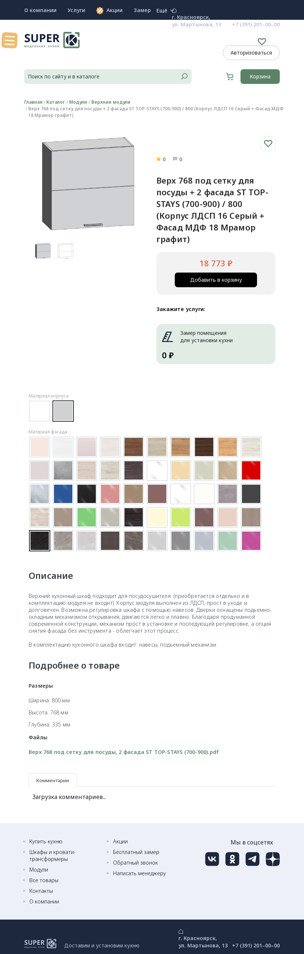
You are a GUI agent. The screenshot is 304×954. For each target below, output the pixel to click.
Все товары (43, 880)
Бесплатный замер (136, 851)
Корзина (260, 76)
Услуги (76, 10)
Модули (38, 869)
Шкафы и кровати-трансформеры (52, 855)
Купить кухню (45, 841)
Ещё (165, 10)
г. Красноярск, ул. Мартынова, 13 (196, 21)
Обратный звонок (135, 862)
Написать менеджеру (139, 873)
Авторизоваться (251, 52)
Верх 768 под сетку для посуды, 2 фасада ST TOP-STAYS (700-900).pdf (124, 751)
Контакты (41, 890)
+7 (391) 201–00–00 (256, 24)
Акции (109, 10)
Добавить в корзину (216, 279)
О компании (40, 10)
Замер (142, 10)
